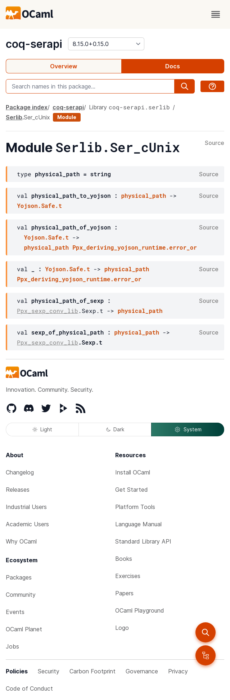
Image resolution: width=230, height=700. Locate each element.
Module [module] (66, 117)
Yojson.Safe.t (39, 205)
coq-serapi (34, 43)
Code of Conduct (29, 688)
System (188, 429)
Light (42, 429)
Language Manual (138, 524)
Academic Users (27, 524)
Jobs (12, 646)
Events (15, 611)
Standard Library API (143, 541)
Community (21, 594)
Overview (63, 66)
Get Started (131, 489)
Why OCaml (21, 541)
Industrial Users (26, 506)
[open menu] (215, 14)
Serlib (14, 117)
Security (48, 671)
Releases (18, 489)
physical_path (143, 195)
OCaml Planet (24, 629)
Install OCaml (132, 472)
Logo (122, 627)
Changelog (20, 472)
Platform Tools (135, 506)
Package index (27, 107)
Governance (142, 671)
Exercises (127, 575)
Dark (115, 429)
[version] (106, 43)
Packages (19, 577)
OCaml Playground (139, 610)
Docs (172, 66)
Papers (124, 593)
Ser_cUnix (37, 117)
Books (123, 558)
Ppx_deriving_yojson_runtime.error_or (134, 247)
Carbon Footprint (92, 671)
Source (214, 143)
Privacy (178, 671)
